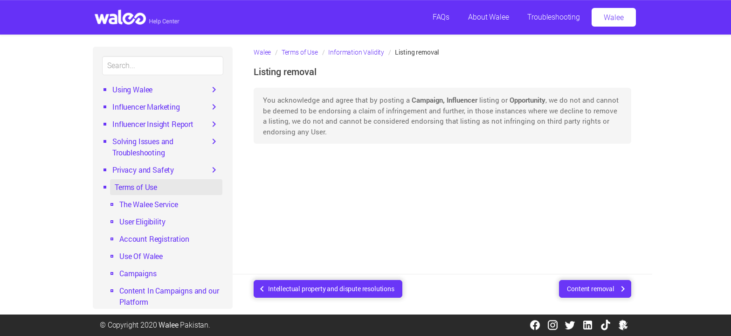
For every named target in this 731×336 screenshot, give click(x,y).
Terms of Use (136, 187)
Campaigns (138, 273)
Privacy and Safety (143, 170)
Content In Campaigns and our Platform (169, 296)
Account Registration (154, 239)
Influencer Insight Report (152, 124)
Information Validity (356, 52)
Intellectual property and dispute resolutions (331, 288)
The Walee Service (148, 204)
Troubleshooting (553, 17)
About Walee (488, 17)
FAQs (441, 17)
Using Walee (132, 89)
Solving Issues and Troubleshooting (142, 146)
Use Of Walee (141, 256)
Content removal (590, 288)
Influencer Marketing (146, 107)
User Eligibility (142, 221)
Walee (613, 17)
